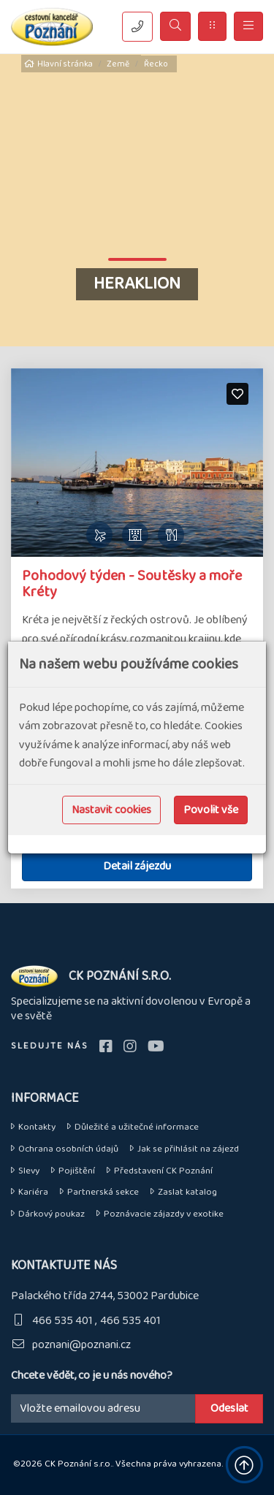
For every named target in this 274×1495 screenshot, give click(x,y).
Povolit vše (210, 810)
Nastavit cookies (111, 810)
